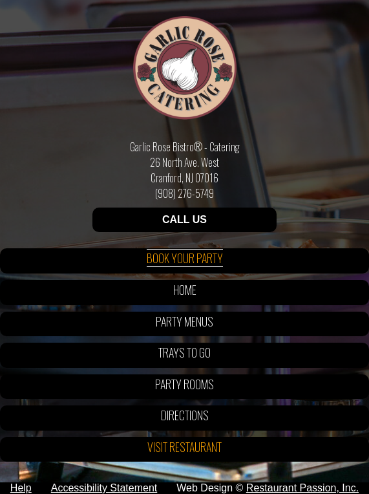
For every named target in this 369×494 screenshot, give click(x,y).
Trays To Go (184, 352)
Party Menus (184, 321)
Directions (185, 415)
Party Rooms (184, 384)
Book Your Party (185, 258)
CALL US (184, 219)
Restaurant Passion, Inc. (302, 487)
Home (184, 289)
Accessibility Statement (104, 487)
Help (21, 487)
